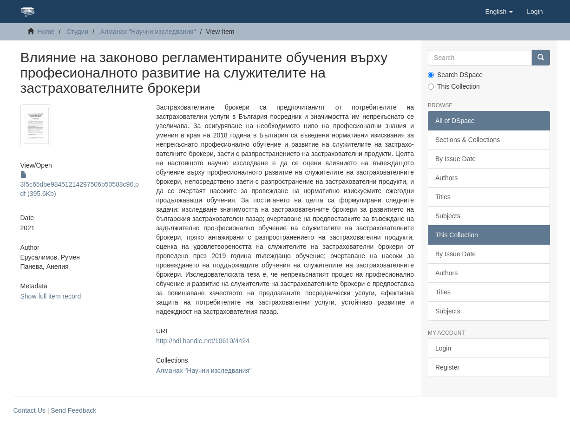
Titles (443, 197)
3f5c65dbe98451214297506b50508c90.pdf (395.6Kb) (79, 184)
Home (45, 31)
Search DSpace (455, 74)
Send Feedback (73, 410)
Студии (77, 31)
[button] (499, 11)
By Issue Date (455, 158)
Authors (446, 178)
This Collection (454, 86)
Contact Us (29, 410)
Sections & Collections (467, 139)
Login (443, 348)
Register (447, 367)
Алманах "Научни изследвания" (148, 31)
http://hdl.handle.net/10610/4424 (202, 340)
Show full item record (50, 296)
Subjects (447, 216)
